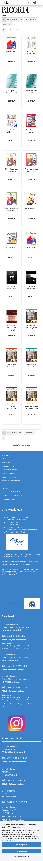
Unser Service (6, 462)
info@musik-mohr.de (16, 670)
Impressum (5, 488)
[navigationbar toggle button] (40, 2)
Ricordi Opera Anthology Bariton (11, 366)
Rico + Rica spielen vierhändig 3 (11, 170)
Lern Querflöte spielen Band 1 (31, 53)
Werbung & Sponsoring (9, 477)
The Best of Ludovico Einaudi (31, 288)
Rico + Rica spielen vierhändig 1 (11, 209)
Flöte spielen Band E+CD (31, 92)
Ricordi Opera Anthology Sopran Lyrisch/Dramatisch (31, 406)
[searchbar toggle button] (29, 2)
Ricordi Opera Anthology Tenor (31, 366)
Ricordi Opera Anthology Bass (31, 327)
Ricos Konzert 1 (31, 247)
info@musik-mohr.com (17, 639)
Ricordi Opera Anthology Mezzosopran (11, 406)
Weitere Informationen (21, 857)
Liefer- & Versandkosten (9, 470)
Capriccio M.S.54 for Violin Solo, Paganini (11, 328)
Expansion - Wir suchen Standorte (12, 495)
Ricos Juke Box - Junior (31, 131)
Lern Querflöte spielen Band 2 (11, 131)
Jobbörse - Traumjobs (8, 473)
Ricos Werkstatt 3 (31, 208)
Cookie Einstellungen (8, 499)
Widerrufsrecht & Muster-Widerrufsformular (15, 492)
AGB (3, 484)
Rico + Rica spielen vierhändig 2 (31, 170)
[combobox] (16, 19)
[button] (4, 19)
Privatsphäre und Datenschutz (11, 481)
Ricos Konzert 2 (11, 51)
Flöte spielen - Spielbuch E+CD (11, 92)
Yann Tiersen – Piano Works (11, 288)
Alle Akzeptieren (21, 845)
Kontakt (4, 458)
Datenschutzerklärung (8, 840)
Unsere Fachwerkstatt (8, 466)
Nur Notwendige (21, 851)
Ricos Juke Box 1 (11, 247)
